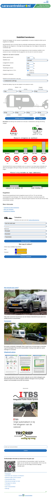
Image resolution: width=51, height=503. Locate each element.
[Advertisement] (25, 23)
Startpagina (8, 474)
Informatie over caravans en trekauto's (14, 475)
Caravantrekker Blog (10, 479)
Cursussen (7, 321)
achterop (10, 89)
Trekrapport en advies (10, 483)
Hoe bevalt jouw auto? (11, 287)
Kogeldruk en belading (9, 211)
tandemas (31, 72)
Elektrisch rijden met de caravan (13, 477)
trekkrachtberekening (34, 220)
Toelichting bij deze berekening (11, 207)
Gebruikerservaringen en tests (12, 481)
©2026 (20, 495)
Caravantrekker (28, 495)
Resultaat (5, 121)
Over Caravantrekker (10, 486)
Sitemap (7, 488)
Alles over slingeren (8, 209)
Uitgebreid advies (9, 352)
